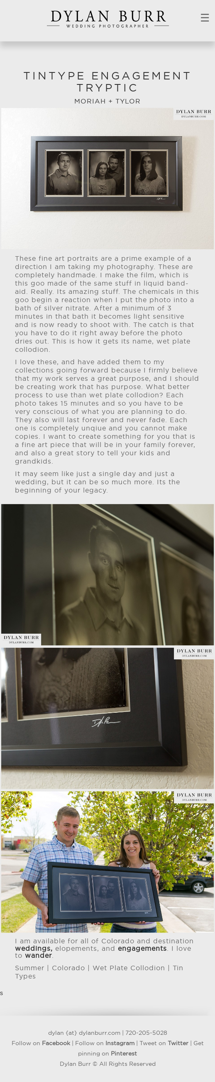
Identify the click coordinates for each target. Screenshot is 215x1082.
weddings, (34, 948)
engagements (142, 948)
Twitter (178, 1043)
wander (38, 955)
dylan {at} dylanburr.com (84, 1033)
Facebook (56, 1043)
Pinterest (124, 1054)
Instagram (119, 1043)
